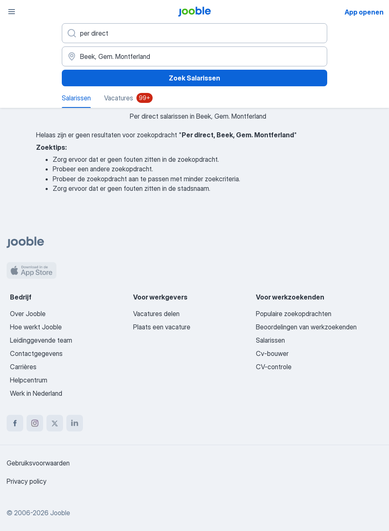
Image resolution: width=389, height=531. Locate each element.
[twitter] (54, 423)
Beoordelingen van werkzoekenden (306, 327)
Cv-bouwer (272, 353)
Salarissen (270, 340)
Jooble (60, 513)
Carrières (23, 367)
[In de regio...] (194, 56)
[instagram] (35, 423)
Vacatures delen (156, 313)
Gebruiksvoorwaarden (38, 463)
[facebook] (15, 423)
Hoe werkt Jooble (36, 327)
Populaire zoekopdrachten (293, 313)
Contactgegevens (36, 353)
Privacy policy (26, 481)
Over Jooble (28, 313)
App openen (364, 12)
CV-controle (274, 367)
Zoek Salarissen (194, 78)
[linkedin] (74, 423)
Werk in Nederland (36, 393)
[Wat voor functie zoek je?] (194, 33)
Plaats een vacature (161, 327)
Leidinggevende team (41, 340)
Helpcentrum (28, 380)
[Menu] (11, 11)
